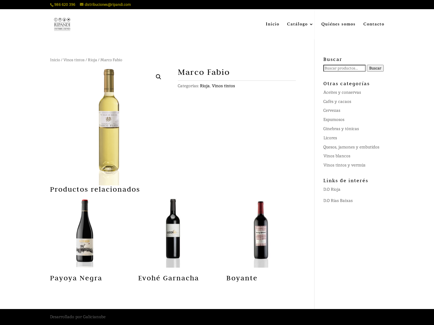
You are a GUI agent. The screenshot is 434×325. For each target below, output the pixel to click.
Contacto (373, 25)
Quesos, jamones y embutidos (351, 147)
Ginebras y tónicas (341, 128)
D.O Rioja (332, 189)
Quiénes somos (338, 25)
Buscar (375, 68)
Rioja (92, 59)
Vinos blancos (336, 156)
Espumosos (333, 119)
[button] (158, 77)
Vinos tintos (74, 59)
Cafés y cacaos (337, 101)
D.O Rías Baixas (338, 200)
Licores (330, 137)
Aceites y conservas (342, 92)
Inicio (272, 25)
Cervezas (331, 110)
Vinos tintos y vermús (344, 165)
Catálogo (297, 25)
